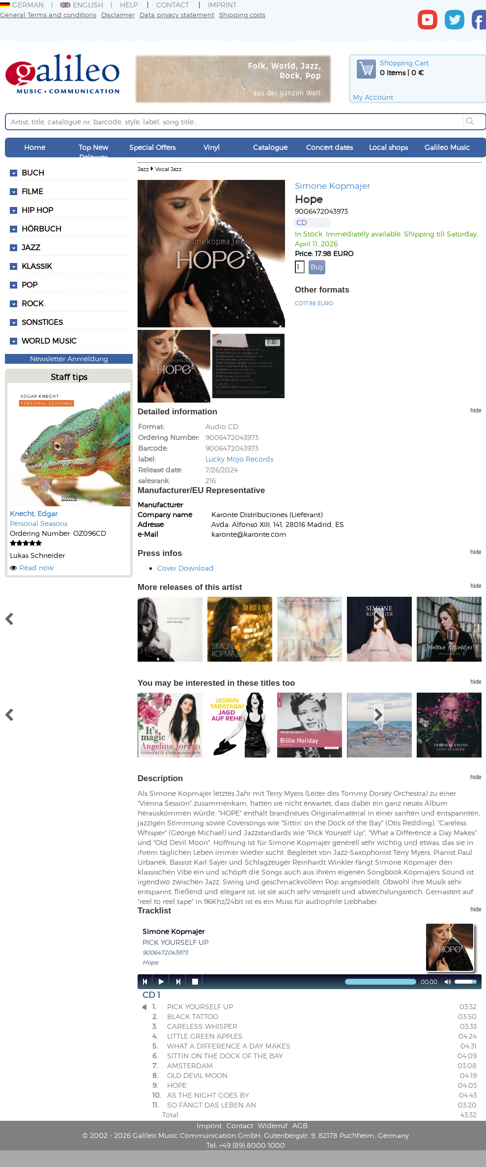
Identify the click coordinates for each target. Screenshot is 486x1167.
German (22, 4)
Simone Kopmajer (332, 185)
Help (129, 4)
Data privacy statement (177, 14)
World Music (49, 340)
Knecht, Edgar (33, 513)
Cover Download (185, 568)
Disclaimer (118, 14)
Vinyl (211, 147)
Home (34, 147)
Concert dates (329, 147)
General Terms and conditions (48, 14)
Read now (36, 567)
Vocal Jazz (168, 169)
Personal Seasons (38, 523)
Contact (172, 4)
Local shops (388, 147)
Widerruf (272, 1125)
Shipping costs (242, 14)
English (81, 4)
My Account (373, 97)
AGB (300, 1125)
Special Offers (152, 147)
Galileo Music (447, 147)
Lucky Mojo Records (239, 459)
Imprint (222, 4)
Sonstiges (42, 322)
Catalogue (270, 147)
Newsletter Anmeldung (69, 358)
